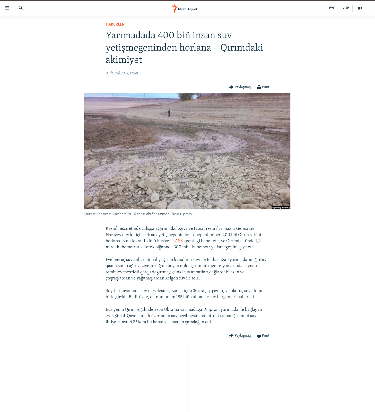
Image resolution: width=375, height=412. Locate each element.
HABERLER (115, 24)
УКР (345, 8)
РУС (332, 8)
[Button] (240, 87)
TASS (178, 241)
